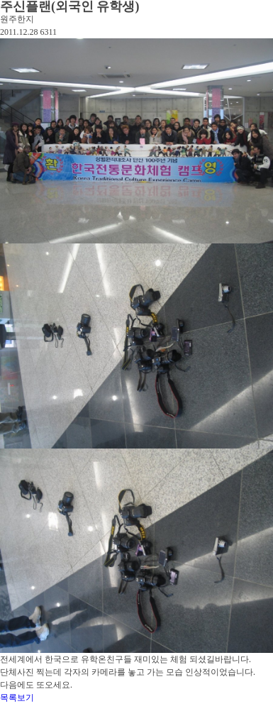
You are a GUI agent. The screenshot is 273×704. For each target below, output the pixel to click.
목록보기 (17, 698)
